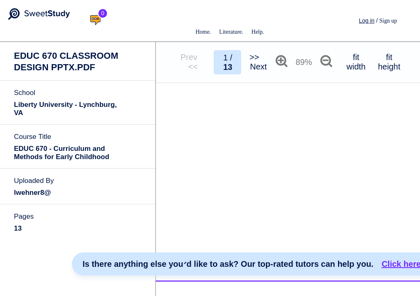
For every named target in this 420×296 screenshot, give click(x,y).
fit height (389, 62)
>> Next (258, 62)
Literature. (231, 32)
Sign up (388, 21)
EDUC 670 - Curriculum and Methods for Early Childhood (61, 153)
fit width (356, 62)
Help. (257, 32)
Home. (203, 32)
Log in (366, 20)
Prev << (192, 62)
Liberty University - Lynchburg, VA (65, 109)
